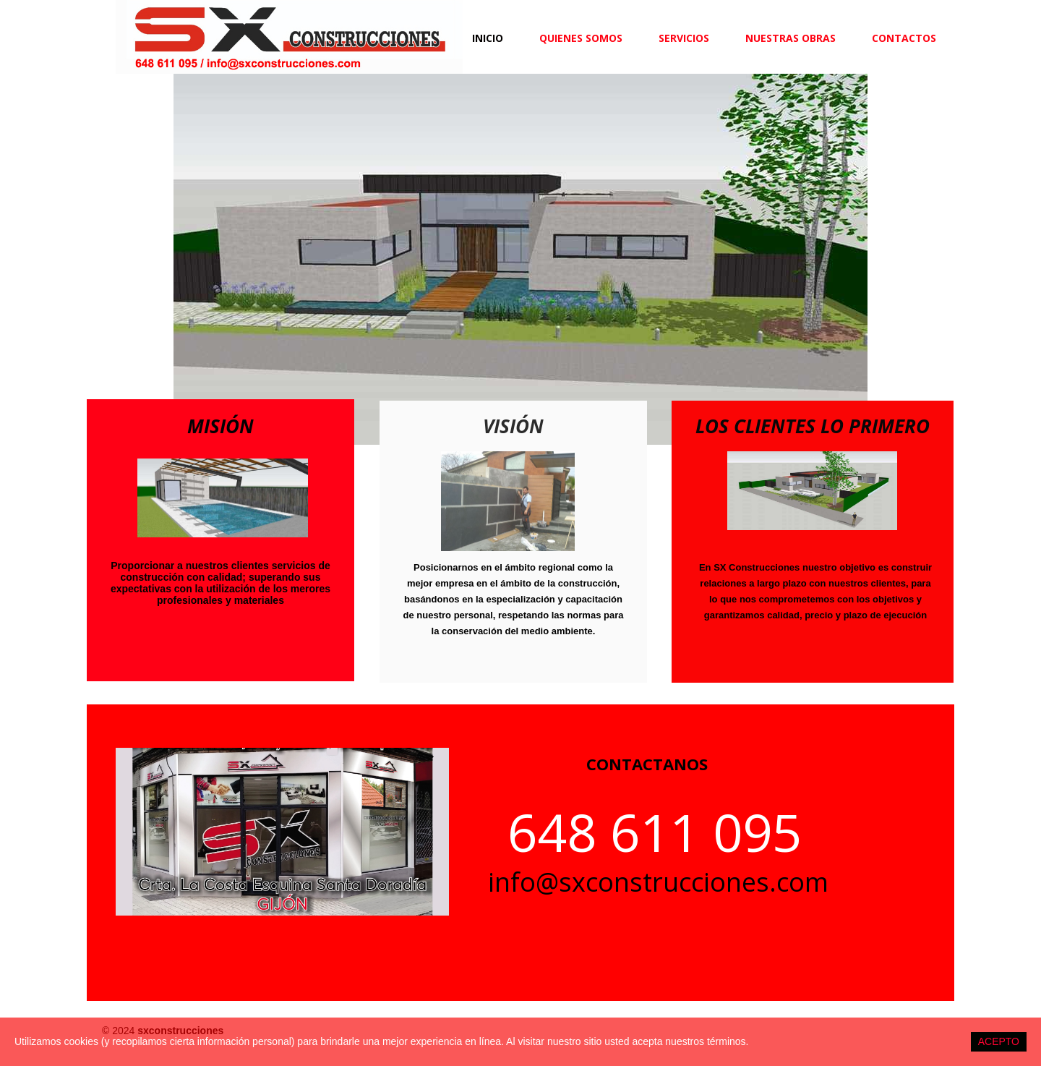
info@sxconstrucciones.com (658, 882)
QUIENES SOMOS (580, 38)
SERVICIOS (684, 38)
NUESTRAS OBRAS (790, 38)
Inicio (487, 38)
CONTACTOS (904, 38)
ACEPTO (998, 1041)
